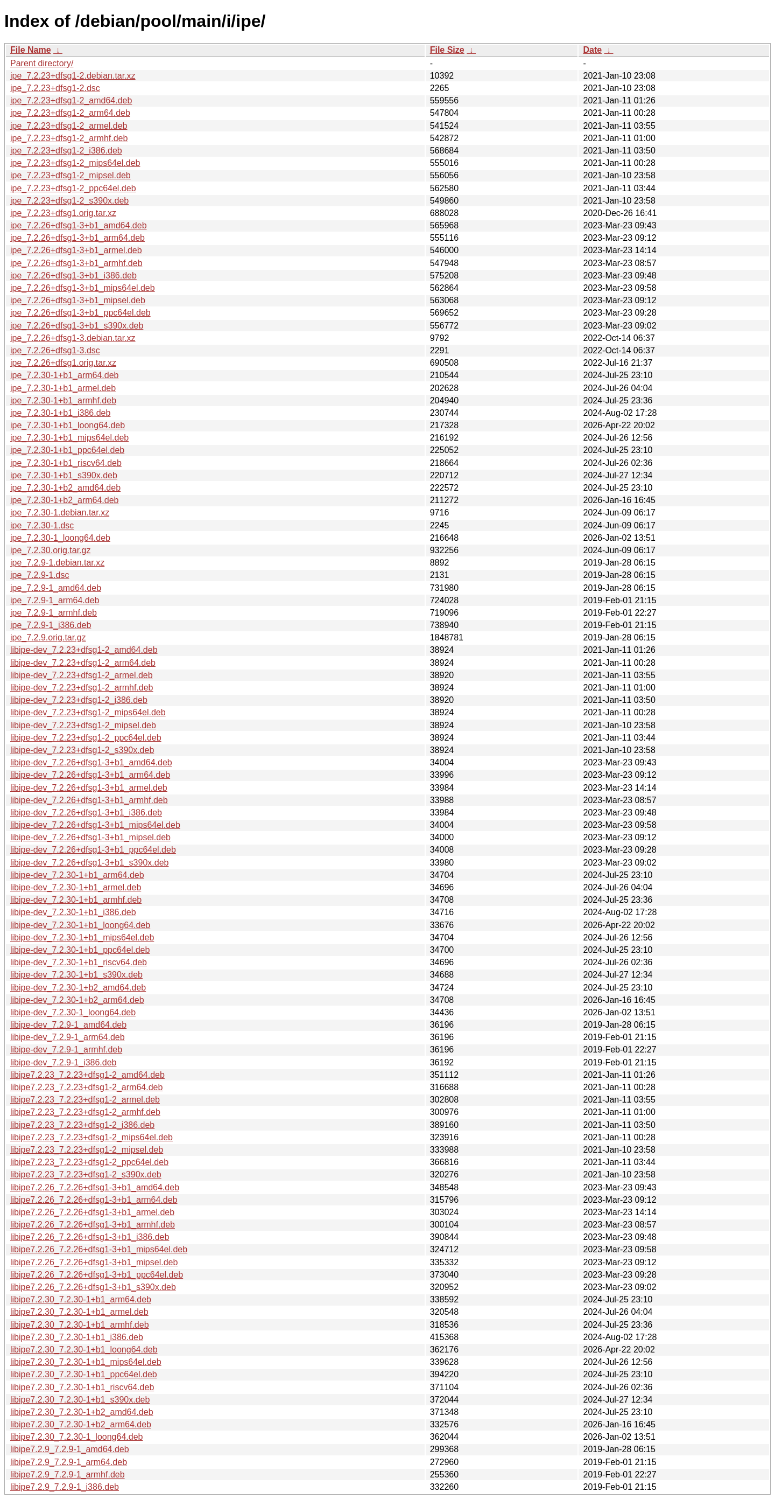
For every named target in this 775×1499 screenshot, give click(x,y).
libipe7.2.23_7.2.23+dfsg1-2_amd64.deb (87, 1074)
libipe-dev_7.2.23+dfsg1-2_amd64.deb (84, 649)
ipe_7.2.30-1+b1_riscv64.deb (66, 463)
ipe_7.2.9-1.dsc (39, 575)
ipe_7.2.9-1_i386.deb (50, 625)
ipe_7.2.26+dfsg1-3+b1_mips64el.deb (82, 287)
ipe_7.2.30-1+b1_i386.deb (60, 412)
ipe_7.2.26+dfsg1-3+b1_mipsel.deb (77, 300)
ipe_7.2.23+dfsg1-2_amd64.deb (71, 100)
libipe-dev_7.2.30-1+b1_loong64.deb (80, 925)
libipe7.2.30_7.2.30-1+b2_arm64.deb (80, 1424)
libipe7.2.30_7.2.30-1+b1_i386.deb (76, 1337)
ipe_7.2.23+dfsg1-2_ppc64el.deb (73, 188)
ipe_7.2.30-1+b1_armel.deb (63, 388)
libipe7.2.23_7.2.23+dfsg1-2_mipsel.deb (86, 1149)
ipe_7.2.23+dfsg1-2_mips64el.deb (75, 163)
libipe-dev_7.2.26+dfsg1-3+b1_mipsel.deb (90, 837)
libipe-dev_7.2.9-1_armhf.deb (66, 1049)
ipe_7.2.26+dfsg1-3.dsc (55, 350)
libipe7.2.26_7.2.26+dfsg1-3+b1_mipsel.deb (94, 1262)
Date (592, 49)
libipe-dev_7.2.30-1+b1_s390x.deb (76, 974)
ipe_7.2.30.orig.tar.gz (50, 550)
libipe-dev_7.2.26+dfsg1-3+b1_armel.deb (88, 787)
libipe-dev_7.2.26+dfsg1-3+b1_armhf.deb (89, 800)
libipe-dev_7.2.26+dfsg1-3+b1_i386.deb (86, 812)
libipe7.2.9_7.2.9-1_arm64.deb (68, 1462)
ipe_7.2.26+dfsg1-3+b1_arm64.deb (77, 237)
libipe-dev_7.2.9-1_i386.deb (63, 1062)
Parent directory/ (41, 63)
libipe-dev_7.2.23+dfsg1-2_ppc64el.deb (85, 737)
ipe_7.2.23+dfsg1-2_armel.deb (69, 125)
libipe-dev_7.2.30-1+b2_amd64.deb (78, 987)
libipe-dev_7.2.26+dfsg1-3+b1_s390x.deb (89, 862)
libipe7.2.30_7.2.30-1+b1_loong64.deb (84, 1349)
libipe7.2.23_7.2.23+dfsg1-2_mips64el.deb (91, 1137)
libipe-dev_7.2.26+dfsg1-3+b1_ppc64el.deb (93, 849)
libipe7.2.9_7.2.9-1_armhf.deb (67, 1474)
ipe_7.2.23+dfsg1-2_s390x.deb (69, 200)
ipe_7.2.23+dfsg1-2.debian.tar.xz (73, 75)
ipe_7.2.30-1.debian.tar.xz (59, 512)
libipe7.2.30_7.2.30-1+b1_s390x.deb (80, 1399)
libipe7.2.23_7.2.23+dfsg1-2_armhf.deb (85, 1112)
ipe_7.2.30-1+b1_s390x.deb (63, 475)
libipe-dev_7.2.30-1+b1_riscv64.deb (78, 962)
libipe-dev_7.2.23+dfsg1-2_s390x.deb (82, 750)
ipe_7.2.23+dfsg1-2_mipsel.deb (70, 175)
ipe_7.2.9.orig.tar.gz (48, 637)
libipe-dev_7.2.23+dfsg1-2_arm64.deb (83, 662)
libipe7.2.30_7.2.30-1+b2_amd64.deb (81, 1412)
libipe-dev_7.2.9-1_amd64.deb (68, 1024)
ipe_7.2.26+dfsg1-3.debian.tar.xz (73, 338)
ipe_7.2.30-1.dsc (42, 525)
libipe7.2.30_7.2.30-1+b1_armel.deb (79, 1311)
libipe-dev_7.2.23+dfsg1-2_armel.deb (81, 675)
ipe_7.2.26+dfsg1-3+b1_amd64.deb (78, 225)
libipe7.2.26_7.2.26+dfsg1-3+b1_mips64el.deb (98, 1249)
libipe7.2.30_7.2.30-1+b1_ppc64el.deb (83, 1374)
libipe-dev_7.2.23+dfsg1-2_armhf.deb (81, 687)
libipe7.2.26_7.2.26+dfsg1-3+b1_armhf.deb (92, 1224)
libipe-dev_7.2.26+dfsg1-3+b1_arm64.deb (90, 774)
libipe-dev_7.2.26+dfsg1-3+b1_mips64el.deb (95, 824)
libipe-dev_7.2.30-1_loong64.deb (73, 1012)
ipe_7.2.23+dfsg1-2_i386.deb (66, 150)
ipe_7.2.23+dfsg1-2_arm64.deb (70, 112)
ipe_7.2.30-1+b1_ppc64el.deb (67, 450)
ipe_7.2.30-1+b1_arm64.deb (64, 375)
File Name (30, 49)
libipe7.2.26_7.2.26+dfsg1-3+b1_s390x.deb (93, 1287)
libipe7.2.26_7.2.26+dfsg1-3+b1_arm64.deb (93, 1199)
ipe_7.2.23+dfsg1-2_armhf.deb (69, 138)
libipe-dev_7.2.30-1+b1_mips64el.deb (82, 937)
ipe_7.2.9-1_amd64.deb (55, 587)
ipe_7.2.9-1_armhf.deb (53, 612)
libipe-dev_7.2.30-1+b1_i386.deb (73, 912)
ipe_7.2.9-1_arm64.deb (54, 600)
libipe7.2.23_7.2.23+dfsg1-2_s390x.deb (85, 1174)
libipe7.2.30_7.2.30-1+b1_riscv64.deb (82, 1387)
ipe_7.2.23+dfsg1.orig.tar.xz (63, 213)
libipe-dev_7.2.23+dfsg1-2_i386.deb (78, 700)
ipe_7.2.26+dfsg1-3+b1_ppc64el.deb (80, 312)
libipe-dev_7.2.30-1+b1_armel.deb (75, 887)
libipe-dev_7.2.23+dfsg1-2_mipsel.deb (83, 725)
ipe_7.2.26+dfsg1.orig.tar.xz (63, 362)
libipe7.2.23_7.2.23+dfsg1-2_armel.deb (85, 1099)
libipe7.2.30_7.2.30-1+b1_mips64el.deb (85, 1361)
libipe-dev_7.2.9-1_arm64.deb (67, 1037)
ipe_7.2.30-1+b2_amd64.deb (65, 487)
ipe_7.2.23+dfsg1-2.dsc (55, 88)
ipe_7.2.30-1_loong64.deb (60, 537)
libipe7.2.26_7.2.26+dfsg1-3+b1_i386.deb (89, 1237)
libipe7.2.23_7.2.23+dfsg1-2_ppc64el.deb (89, 1162)
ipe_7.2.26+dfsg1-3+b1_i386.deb (73, 275)
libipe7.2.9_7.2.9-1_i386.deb (64, 1486)
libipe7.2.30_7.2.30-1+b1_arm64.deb (80, 1299)
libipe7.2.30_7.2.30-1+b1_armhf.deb (79, 1324)
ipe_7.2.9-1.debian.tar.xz (57, 562)
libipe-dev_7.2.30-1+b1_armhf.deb (76, 899)
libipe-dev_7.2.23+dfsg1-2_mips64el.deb (88, 712)
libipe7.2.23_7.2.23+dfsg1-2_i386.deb (82, 1125)
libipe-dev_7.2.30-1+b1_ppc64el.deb (80, 949)
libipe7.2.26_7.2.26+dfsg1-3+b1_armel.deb (92, 1212)
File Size (447, 49)
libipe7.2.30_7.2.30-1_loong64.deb (76, 1436)
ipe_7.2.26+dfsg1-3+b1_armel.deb (76, 250)
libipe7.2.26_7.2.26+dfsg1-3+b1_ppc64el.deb (96, 1274)
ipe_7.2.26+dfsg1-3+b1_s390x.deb (76, 325)
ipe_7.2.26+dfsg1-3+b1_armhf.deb (76, 263)
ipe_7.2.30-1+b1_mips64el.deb (69, 437)
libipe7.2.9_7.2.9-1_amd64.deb (69, 1449)
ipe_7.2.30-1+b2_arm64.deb (64, 500)
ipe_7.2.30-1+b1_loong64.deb (67, 425)
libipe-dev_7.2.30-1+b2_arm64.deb (77, 1000)
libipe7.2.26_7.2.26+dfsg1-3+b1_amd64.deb (94, 1187)
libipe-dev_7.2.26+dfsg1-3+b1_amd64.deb (91, 762)
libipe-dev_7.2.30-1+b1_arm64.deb (77, 875)
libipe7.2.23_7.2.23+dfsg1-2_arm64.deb (86, 1087)
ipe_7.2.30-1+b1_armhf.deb (63, 400)
